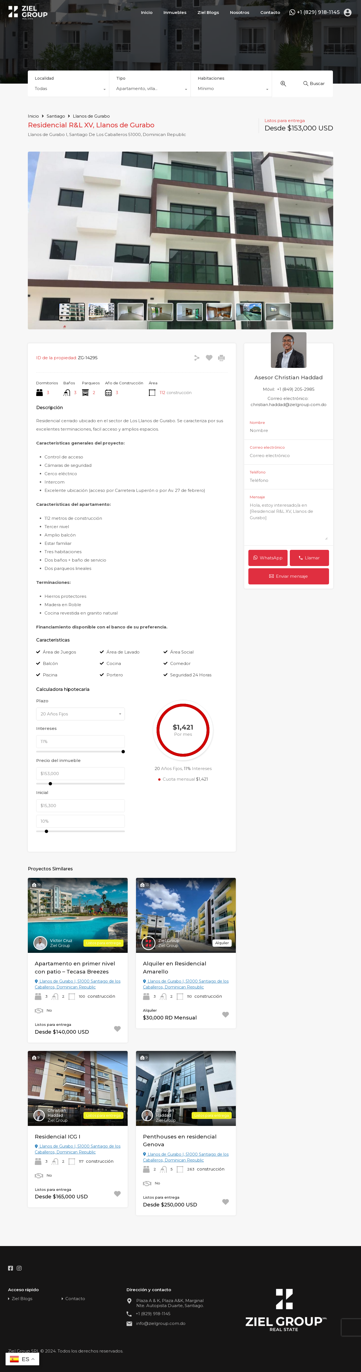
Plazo (42, 700)
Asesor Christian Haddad (288, 377)
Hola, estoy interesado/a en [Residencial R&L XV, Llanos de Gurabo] (289, 521)
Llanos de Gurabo (91, 116)
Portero (115, 674)
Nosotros (239, 12)
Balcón (50, 663)
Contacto (270, 12)
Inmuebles (175, 12)
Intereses (46, 728)
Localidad (44, 78)
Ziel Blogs (208, 12)
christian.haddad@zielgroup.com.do (289, 404)
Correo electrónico (267, 447)
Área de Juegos (59, 652)
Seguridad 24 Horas (190, 674)
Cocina (114, 663)
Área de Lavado (123, 652)
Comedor (180, 663)
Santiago (56, 116)
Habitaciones (211, 78)
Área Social (182, 652)
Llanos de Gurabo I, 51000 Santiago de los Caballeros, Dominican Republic (77, 984)
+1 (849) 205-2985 (296, 389)
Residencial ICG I (57, 1136)
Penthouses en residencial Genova (180, 1140)
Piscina (50, 674)
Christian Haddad (57, 1113)
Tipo (120, 78)
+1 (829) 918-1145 (318, 12)
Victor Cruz (61, 940)
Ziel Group (60, 945)
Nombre (257, 423)
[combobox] (68, 90)
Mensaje (257, 497)
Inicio (146, 12)
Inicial (42, 792)
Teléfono (258, 472)
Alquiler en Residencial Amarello (174, 967)
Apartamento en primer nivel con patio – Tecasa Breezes (75, 967)
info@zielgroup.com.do (161, 1323)
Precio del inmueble (58, 760)
